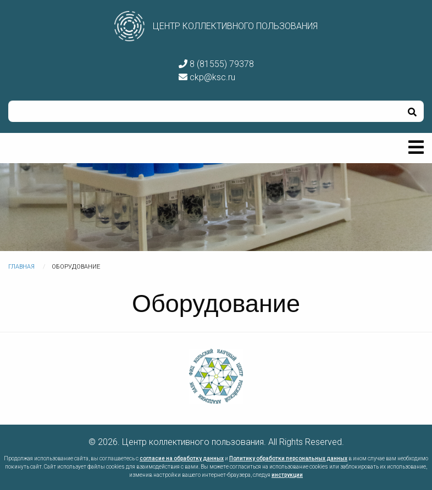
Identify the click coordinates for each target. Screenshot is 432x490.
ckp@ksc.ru (207, 77)
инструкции (287, 475)
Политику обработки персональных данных (288, 458)
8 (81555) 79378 (216, 64)
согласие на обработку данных (182, 458)
